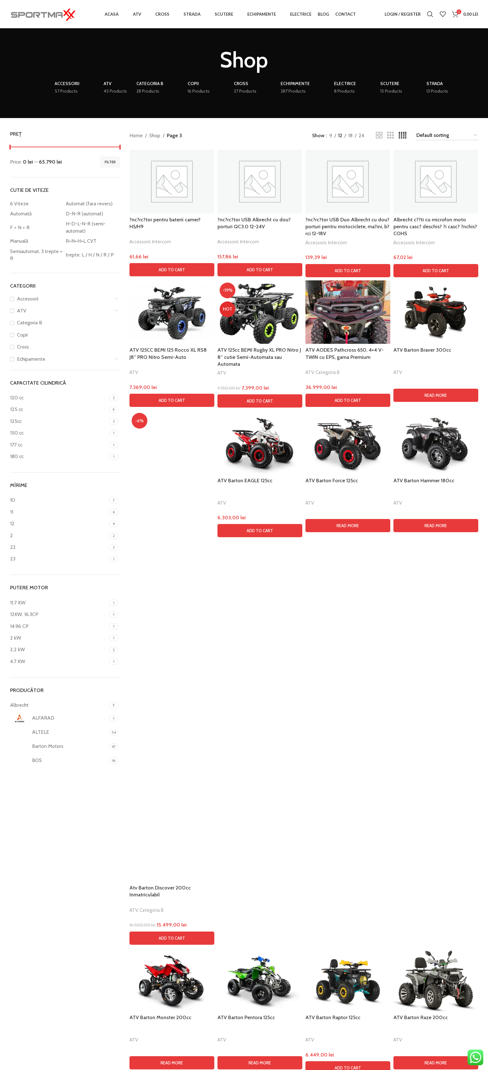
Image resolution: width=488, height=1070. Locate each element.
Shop (154, 135)
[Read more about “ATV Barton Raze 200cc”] (435, 1062)
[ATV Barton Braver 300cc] (435, 312)
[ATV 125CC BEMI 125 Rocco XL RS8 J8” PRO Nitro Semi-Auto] (171, 312)
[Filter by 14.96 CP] (58, 626)
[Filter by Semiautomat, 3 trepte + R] (36, 255)
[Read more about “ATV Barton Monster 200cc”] (171, 1062)
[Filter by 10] (58, 500)
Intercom (161, 242)
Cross (23, 347)
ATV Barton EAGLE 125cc (244, 481)
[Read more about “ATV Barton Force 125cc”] (347, 525)
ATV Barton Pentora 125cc (246, 1017)
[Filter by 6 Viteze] (36, 203)
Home (136, 135)
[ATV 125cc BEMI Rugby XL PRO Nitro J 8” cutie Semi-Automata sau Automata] (259, 312)
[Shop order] (447, 135)
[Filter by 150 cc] (58, 433)
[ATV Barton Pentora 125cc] (259, 980)
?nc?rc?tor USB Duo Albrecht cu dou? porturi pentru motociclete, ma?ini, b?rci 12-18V (347, 227)
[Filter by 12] (58, 524)
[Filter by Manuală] (36, 241)
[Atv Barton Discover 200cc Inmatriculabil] (171, 646)
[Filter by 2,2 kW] (58, 650)
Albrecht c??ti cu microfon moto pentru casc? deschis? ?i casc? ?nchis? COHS (435, 227)
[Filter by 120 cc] (58, 398)
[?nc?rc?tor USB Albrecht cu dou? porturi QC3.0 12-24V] (259, 181)
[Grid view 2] (379, 135)
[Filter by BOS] (58, 760)
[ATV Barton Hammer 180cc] (435, 442)
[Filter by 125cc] (58, 421)
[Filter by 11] (58, 512)
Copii (22, 335)
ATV (21, 311)
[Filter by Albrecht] (58, 705)
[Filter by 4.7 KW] (58, 662)
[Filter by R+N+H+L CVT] (92, 241)
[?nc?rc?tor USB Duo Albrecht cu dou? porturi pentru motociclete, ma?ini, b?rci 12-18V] (347, 181)
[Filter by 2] (58, 536)
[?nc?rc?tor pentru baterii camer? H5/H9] (171, 181)
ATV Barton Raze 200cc (420, 1017)
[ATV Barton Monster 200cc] (171, 980)
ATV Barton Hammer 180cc (423, 481)
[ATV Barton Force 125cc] (347, 442)
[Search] (430, 14)
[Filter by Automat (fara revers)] (92, 203)
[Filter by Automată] (36, 213)
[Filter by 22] (58, 547)
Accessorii (27, 299)
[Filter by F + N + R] (36, 227)
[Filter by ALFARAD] (58, 718)
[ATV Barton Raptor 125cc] (347, 980)
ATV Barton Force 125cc (331, 481)
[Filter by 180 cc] (58, 456)
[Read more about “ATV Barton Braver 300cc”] (435, 395)
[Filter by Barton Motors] (58, 746)
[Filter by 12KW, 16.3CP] (58, 614)
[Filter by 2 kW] (58, 638)
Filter (110, 161)
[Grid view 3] (390, 135)
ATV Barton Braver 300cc (422, 350)
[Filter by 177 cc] (58, 445)
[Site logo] (43, 14)
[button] (171, 269)
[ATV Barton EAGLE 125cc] (259, 442)
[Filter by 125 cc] (58, 409)
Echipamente (31, 359)
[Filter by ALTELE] (58, 732)
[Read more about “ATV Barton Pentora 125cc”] (259, 1062)
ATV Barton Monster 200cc (160, 1017)
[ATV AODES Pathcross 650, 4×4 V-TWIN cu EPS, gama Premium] (347, 312)
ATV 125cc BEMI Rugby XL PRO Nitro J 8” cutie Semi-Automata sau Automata (259, 357)
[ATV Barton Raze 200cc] (435, 980)
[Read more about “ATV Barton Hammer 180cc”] (435, 525)
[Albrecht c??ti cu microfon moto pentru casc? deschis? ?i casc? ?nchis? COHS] (435, 181)
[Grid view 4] (402, 135)
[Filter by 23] (58, 559)
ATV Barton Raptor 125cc (332, 1017)
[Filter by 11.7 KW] (58, 603)
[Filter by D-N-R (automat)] (92, 213)
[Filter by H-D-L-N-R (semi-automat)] (92, 227)
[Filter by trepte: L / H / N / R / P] (92, 254)
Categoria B (29, 323)
